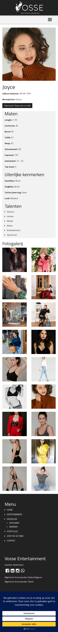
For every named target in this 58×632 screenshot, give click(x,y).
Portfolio (12, 531)
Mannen (13, 526)
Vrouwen (14, 522)
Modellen (12, 519)
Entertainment (14, 514)
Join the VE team (15, 536)
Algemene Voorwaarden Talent (19, 581)
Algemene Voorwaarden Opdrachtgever (23, 577)
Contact (11, 540)
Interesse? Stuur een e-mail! (17, 105)
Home (10, 509)
